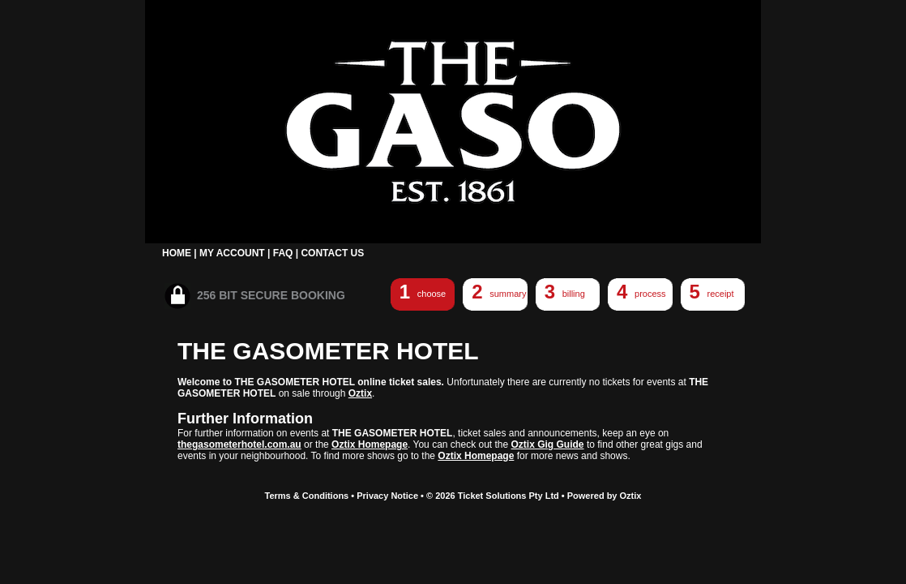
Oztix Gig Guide (547, 444)
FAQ (283, 253)
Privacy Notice (387, 495)
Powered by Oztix (604, 495)
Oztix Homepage (369, 444)
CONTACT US (332, 253)
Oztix (360, 393)
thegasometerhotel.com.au (239, 444)
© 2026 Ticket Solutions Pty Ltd (492, 495)
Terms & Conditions (307, 495)
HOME (176, 253)
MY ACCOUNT (232, 253)
